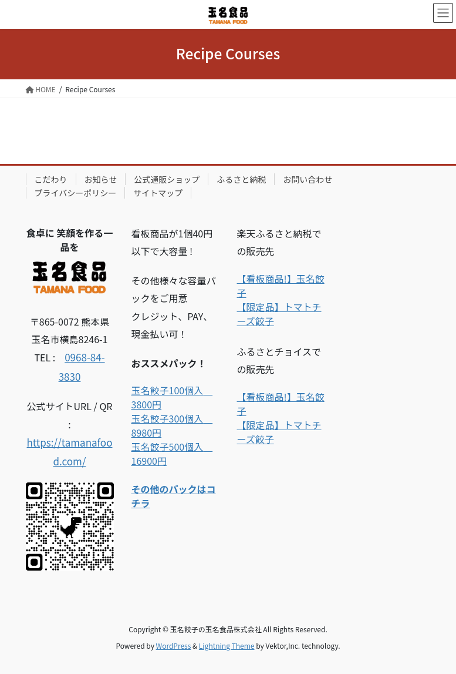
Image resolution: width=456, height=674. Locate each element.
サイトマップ (158, 193)
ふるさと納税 (241, 179)
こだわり (51, 179)
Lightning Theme (227, 645)
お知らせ (101, 179)
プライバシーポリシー (76, 193)
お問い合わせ (307, 179)
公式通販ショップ (167, 179)
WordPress (173, 645)
